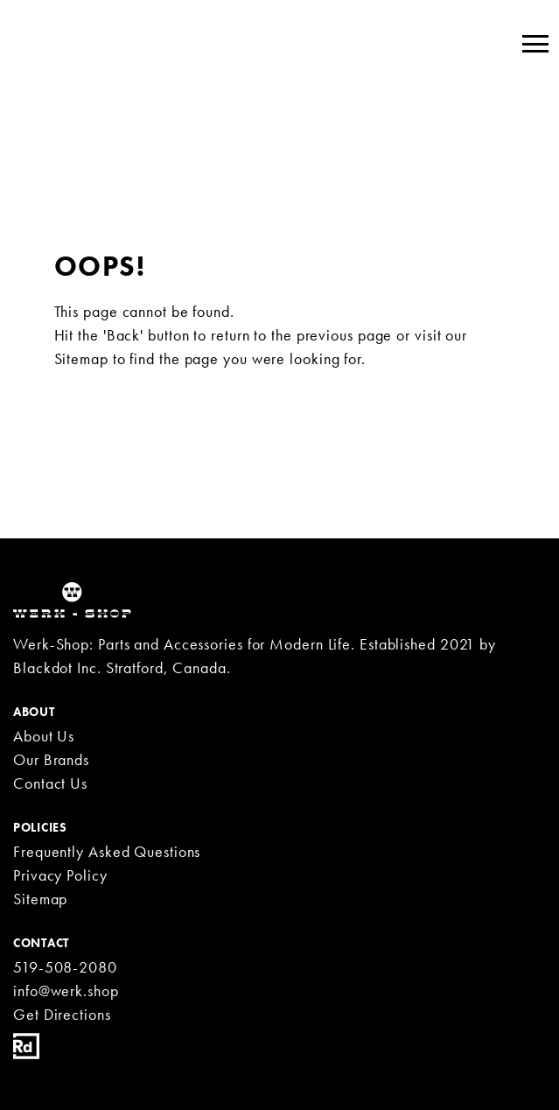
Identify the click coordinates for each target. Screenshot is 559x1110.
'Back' (123, 335)
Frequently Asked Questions (106, 851)
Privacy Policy (60, 875)
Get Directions (62, 1014)
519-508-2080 (65, 967)
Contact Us (50, 783)
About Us (43, 736)
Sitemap (81, 358)
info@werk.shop (66, 990)
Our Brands (51, 759)
